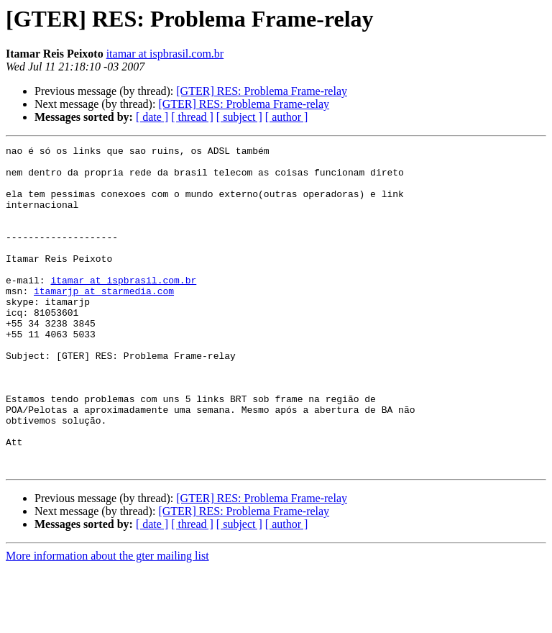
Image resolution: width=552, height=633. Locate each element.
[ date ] (152, 117)
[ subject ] (239, 117)
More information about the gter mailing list (107, 620)
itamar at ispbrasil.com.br (165, 53)
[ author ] (286, 117)
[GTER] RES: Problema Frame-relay (261, 91)
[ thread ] (192, 117)
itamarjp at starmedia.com (104, 320)
